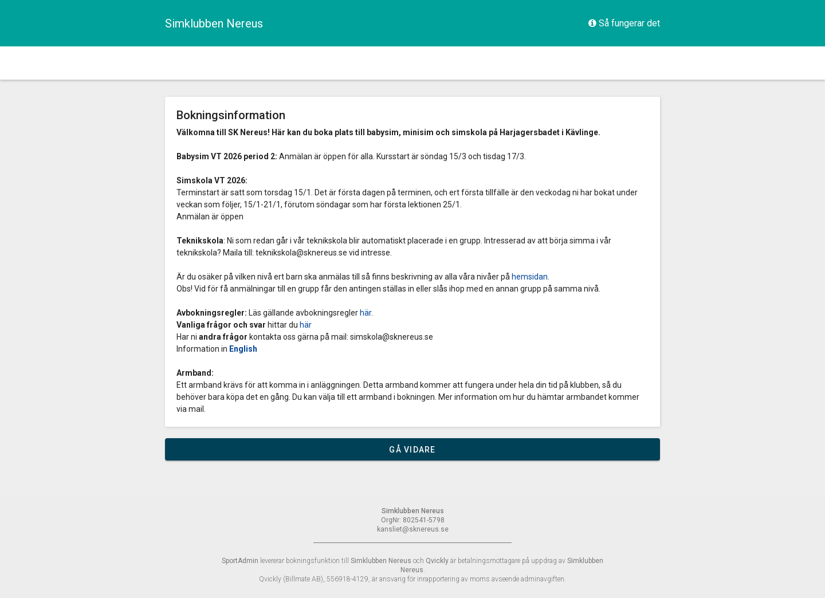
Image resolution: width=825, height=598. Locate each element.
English (243, 348)
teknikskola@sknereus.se (301, 252)
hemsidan (530, 276)
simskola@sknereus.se (391, 336)
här (365, 312)
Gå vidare (412, 449)
